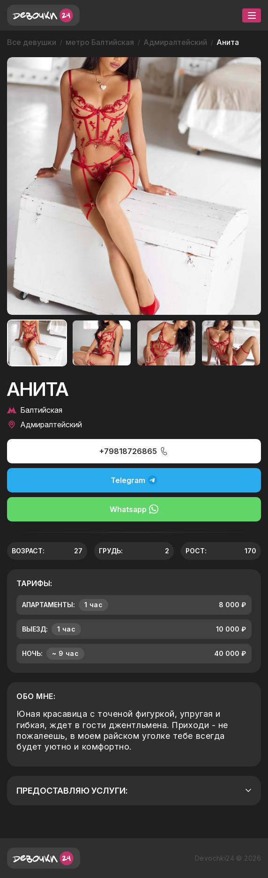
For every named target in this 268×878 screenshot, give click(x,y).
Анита (227, 42)
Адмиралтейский (175, 42)
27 (78, 551)
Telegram (134, 480)
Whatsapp (134, 509)
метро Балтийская (100, 42)
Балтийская (34, 410)
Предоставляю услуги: (134, 791)
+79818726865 (134, 451)
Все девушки (31, 42)
